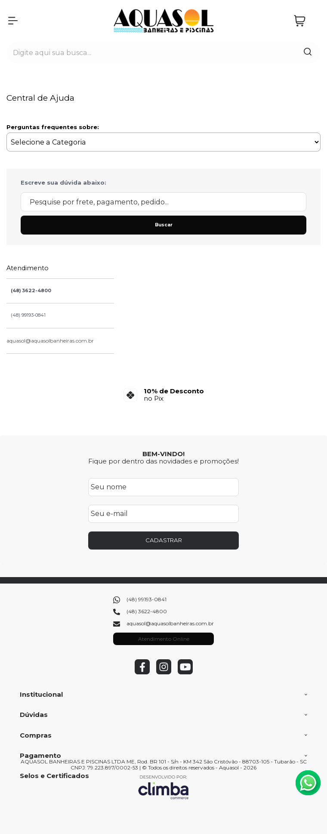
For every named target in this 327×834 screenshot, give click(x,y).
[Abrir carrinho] (305, 21)
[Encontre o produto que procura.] (308, 52)
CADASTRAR (163, 540)
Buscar (164, 225)
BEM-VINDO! (163, 454)
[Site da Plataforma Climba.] (163, 787)
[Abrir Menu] (12, 20)
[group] (163, 394)
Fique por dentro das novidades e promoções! (163, 461)
